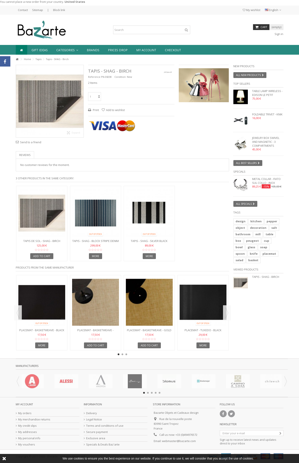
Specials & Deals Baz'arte (103, 444)
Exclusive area (95, 438)
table (269, 234)
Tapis (38, 59)
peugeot (252, 241)
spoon (240, 254)
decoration (258, 228)
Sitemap (37, 10)
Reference (94, 76)
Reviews (25, 155)
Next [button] (227, 312)
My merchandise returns (34, 419)
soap (263, 247)
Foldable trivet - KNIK (267, 114)
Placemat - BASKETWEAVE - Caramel (95, 332)
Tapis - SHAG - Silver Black (149, 241)
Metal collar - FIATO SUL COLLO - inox (266, 181)
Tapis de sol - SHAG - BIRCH (41, 241)
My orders (25, 413)
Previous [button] (18, 312)
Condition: (120, 76)
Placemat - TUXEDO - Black (203, 330)
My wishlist (251, 10)
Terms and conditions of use (104, 426)
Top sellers (241, 84)
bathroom (243, 234)
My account (24, 404)
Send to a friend (30, 142)
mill (258, 234)
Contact (23, 10)
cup (266, 241)
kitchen (256, 221)
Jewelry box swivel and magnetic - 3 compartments (265, 142)
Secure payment (97, 432)
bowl (239, 247)
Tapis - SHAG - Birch (265, 277)
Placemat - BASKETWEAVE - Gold (149, 330)
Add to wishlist (115, 110)
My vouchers (26, 444)
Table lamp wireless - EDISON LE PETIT (267, 93)
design (240, 221)
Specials (239, 171)
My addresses (27, 432)
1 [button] (202, 98)
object (240, 228)
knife (254, 254)
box (238, 241)
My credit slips (27, 426)
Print (95, 110)
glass (251, 247)
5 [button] (159, 393)
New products (244, 66)
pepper (272, 221)
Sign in (278, 34)
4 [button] (156, 393)
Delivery (91, 413)
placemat (269, 254)
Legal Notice (94, 419)
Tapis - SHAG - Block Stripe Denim (95, 241)
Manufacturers (27, 366)
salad (239, 260)
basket (253, 260)
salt (274, 228)
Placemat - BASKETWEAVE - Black (41, 330)
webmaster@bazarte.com (179, 441)
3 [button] (126, 354)
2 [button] (206, 98)
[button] (67, 50)
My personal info (29, 438)
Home (27, 59)
